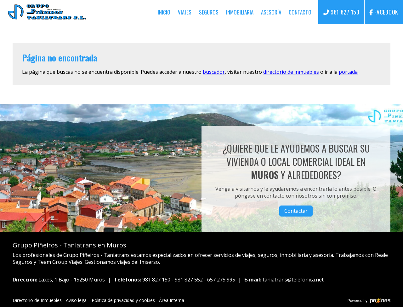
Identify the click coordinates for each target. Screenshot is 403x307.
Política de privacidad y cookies (123, 300)
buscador (214, 71)
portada (348, 71)
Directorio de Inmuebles (37, 300)
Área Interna (171, 300)
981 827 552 (189, 279)
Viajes (184, 12)
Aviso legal (77, 300)
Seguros (209, 12)
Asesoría (271, 12)
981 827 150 (156, 279)
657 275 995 (221, 279)
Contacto (300, 12)
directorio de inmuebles (291, 71)
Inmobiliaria (239, 12)
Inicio (164, 12)
